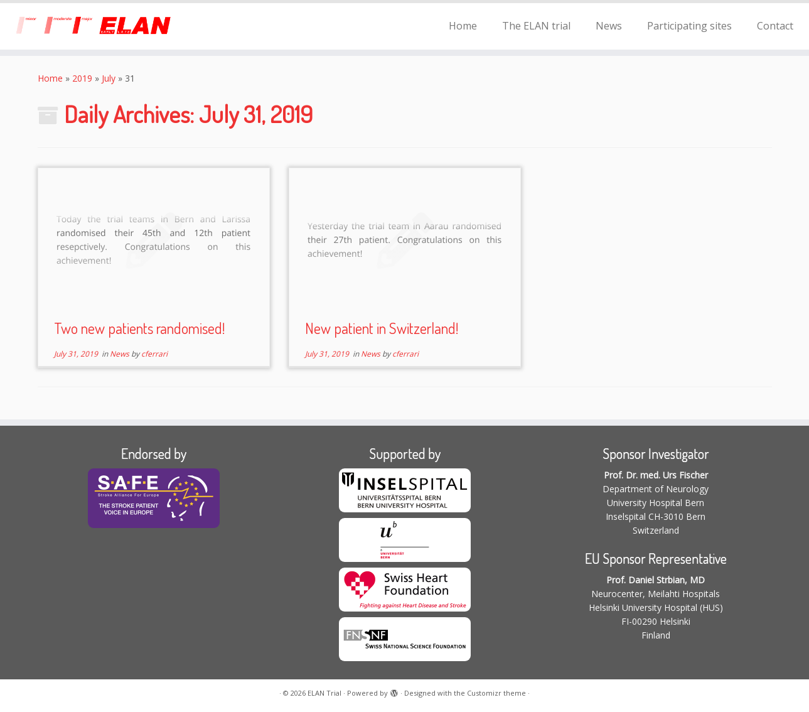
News (609, 26)
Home (463, 26)
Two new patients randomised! (139, 328)
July (108, 78)
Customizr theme (496, 693)
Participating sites (689, 26)
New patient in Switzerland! (381, 328)
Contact (775, 26)
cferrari (154, 353)
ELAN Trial (324, 693)
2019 (82, 78)
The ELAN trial (536, 26)
